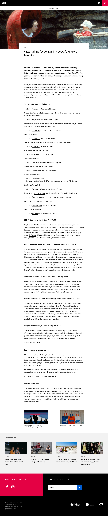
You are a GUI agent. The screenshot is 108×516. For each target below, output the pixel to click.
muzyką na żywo (39, 191)
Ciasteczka (8, 508)
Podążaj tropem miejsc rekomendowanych (41, 374)
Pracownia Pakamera (16, 504)
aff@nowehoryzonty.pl (11, 502)
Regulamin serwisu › (10, 506)
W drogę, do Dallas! (33, 341)
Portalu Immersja (53, 231)
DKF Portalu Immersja (40, 149)
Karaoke (35, 212)
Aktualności (54, 8)
